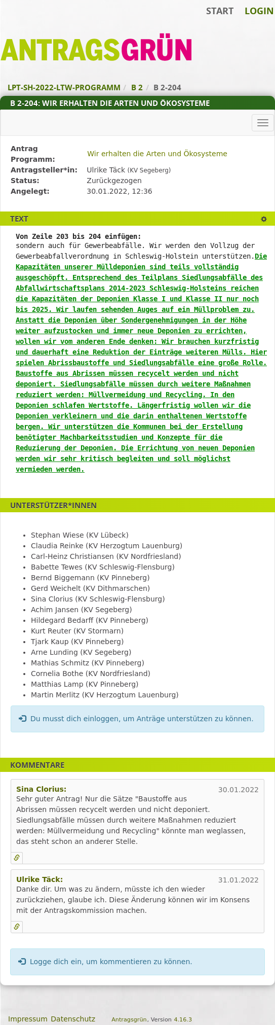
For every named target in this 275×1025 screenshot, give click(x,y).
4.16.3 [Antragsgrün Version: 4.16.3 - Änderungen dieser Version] (183, 1019)
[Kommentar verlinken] (17, 858)
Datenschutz (73, 1019)
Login (259, 11)
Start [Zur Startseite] (219, 11)
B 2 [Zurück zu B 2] (137, 87)
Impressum (28, 1019)
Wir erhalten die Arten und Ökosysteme (157, 154)
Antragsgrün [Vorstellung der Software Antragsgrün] (128, 1019)
